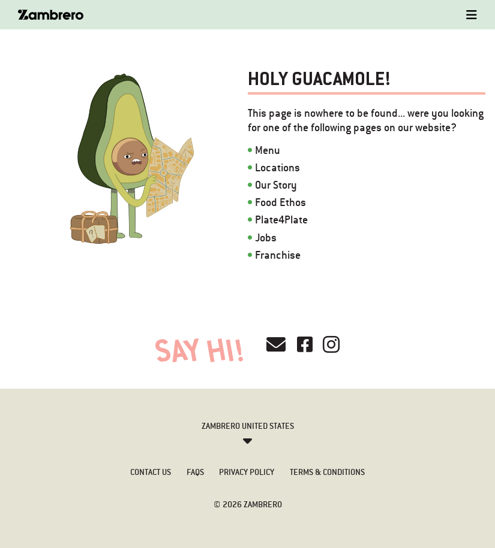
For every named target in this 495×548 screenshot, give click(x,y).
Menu (267, 150)
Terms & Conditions (327, 472)
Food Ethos (280, 202)
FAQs (195, 472)
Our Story (276, 185)
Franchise (278, 255)
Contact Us (150, 472)
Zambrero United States (248, 425)
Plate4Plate (281, 219)
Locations (277, 167)
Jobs (266, 237)
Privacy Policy (246, 472)
